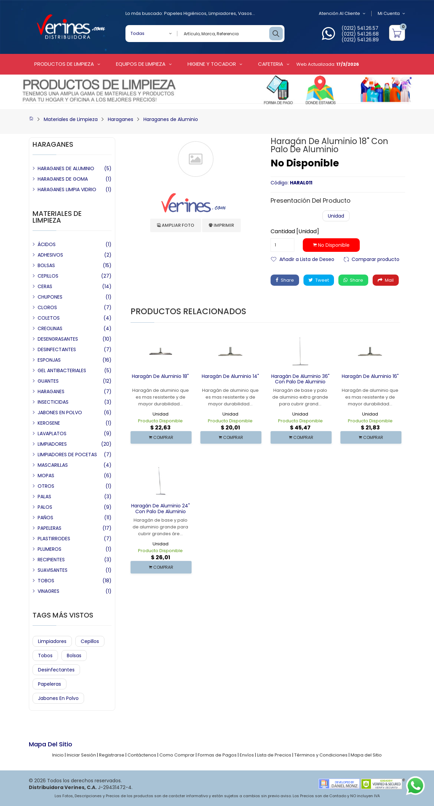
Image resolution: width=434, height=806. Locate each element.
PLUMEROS (49, 549)
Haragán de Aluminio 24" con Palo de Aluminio (160, 508)
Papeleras (49, 684)
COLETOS (49, 318)
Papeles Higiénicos (185, 13)
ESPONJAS (49, 360)
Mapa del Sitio (366, 755)
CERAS (45, 286)
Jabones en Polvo (58, 698)
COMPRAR (161, 437)
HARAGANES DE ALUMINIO (66, 168)
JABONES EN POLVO (60, 412)
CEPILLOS (48, 276)
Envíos (247, 755)
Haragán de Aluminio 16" (370, 376)
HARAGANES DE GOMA (63, 179)
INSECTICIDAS (53, 402)
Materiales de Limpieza (71, 119)
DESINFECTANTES (57, 349)
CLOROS (47, 307)
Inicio (58, 755)
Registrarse (111, 755)
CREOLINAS (50, 328)
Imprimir (221, 225)
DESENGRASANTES (58, 339)
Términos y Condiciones (321, 755)
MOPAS (46, 475)
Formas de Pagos (217, 755)
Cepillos (90, 641)
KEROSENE (49, 423)
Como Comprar (177, 755)
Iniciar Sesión (81, 755)
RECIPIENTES (51, 559)
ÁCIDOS (47, 244)
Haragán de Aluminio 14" (230, 376)
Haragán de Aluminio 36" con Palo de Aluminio (300, 379)
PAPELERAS (49, 528)
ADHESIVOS (50, 254)
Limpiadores (222, 13)
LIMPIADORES (52, 444)
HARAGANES (51, 391)
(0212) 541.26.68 (360, 34)
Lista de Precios (274, 755)
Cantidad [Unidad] (295, 231)
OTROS (46, 486)
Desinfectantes (56, 669)
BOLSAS (46, 265)
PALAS (44, 496)
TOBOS (46, 580)
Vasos (245, 13)
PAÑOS (45, 517)
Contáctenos (141, 755)
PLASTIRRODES (54, 538)
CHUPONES (50, 297)
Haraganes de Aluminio (170, 119)
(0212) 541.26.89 (360, 39)
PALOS (45, 507)
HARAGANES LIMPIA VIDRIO (67, 189)
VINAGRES (48, 591)
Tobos (45, 655)
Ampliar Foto (175, 225)
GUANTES (48, 381)
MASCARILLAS (53, 465)
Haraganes (120, 119)
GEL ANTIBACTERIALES (62, 370)
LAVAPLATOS (52, 433)
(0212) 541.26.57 (359, 28)
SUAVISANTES (52, 570)
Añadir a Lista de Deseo (306, 259)
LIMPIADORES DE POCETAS (67, 454)
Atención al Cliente (342, 13)
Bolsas (74, 655)
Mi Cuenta (391, 13)
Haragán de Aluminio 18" (160, 376)
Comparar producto (375, 259)
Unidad (336, 216)
